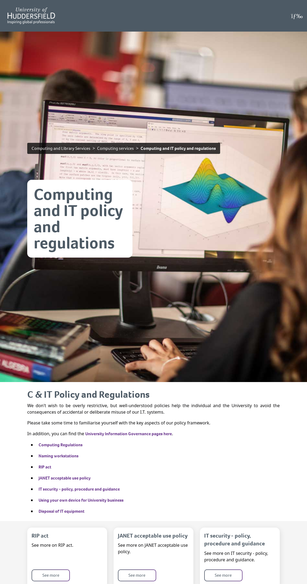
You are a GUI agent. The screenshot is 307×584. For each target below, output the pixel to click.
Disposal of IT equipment (61, 511)
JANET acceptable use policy (65, 478)
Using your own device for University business (81, 500)
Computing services (115, 148)
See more (50, 575)
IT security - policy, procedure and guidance (79, 489)
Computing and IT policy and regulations (178, 148)
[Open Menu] (297, 16)
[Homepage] (31, 15)
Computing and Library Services (61, 148)
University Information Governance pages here (128, 434)
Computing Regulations (61, 445)
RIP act (45, 467)
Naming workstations (59, 456)
